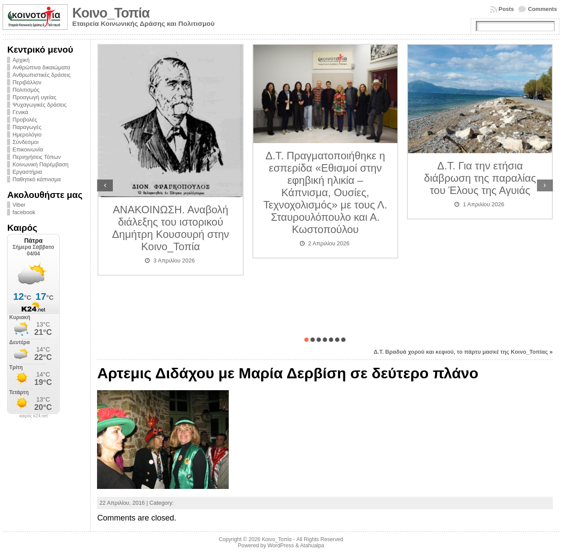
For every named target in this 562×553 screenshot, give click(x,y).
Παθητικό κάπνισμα (36, 179)
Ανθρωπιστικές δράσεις (41, 75)
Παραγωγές (26, 127)
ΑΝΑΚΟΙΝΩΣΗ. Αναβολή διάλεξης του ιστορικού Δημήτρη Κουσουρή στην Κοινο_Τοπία (170, 228)
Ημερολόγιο (26, 134)
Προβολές (24, 119)
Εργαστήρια (27, 172)
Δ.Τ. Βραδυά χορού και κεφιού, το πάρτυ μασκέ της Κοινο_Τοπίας (461, 351)
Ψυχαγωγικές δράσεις (39, 104)
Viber (18, 204)
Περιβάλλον (26, 82)
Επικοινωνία (27, 149)
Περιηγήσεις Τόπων (36, 157)
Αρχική (20, 60)
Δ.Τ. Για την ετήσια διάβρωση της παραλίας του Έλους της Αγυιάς (480, 178)
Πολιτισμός (26, 89)
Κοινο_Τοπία (110, 13)
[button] (306, 340)
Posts (506, 9)
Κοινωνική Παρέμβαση (40, 164)
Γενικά (20, 112)
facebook (23, 212)
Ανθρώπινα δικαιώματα (41, 67)
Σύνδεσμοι (25, 142)
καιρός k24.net (33, 416)
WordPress (280, 545)
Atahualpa (312, 545)
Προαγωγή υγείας (34, 97)
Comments (542, 9)
